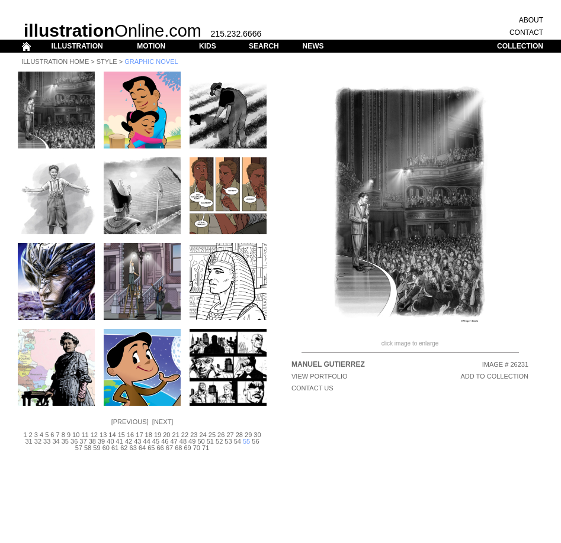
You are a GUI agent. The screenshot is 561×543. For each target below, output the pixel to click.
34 (55, 441)
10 (75, 434)
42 (128, 441)
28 (239, 434)
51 (210, 441)
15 (121, 434)
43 (137, 441)
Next (162, 421)
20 (166, 434)
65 (151, 447)
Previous (130, 421)
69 (187, 447)
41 (119, 441)
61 (114, 447)
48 (183, 441)
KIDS (207, 46)
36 (74, 441)
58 (87, 447)
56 (255, 441)
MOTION (151, 46)
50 (200, 441)
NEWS (312, 46)
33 (46, 441)
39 (101, 441)
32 (37, 441)
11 (84, 434)
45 (155, 441)
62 (123, 447)
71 (205, 447)
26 (221, 434)
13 (103, 434)
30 (257, 434)
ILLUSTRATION (77, 46)
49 (191, 441)
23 (193, 434)
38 (92, 441)
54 (237, 441)
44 (146, 441)
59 (96, 447)
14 (112, 434)
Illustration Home (55, 61)
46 (164, 441)
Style (107, 61)
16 (130, 434)
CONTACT (526, 32)
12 (94, 434)
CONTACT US (312, 388)
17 (139, 434)
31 (28, 441)
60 (106, 447)
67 (169, 447)
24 (202, 434)
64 (142, 447)
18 (148, 434)
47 (173, 441)
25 (212, 434)
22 (184, 434)
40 (110, 441)
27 (229, 434)
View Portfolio (319, 376)
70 (196, 447)
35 (65, 441)
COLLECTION (520, 46)
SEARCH (264, 46)
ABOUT (531, 20)
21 (175, 434)
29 (248, 434)
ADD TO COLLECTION (494, 376)
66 (160, 447)
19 (157, 434)
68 (178, 447)
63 (133, 447)
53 (228, 441)
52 (219, 441)
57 (78, 447)
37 (82, 441)
